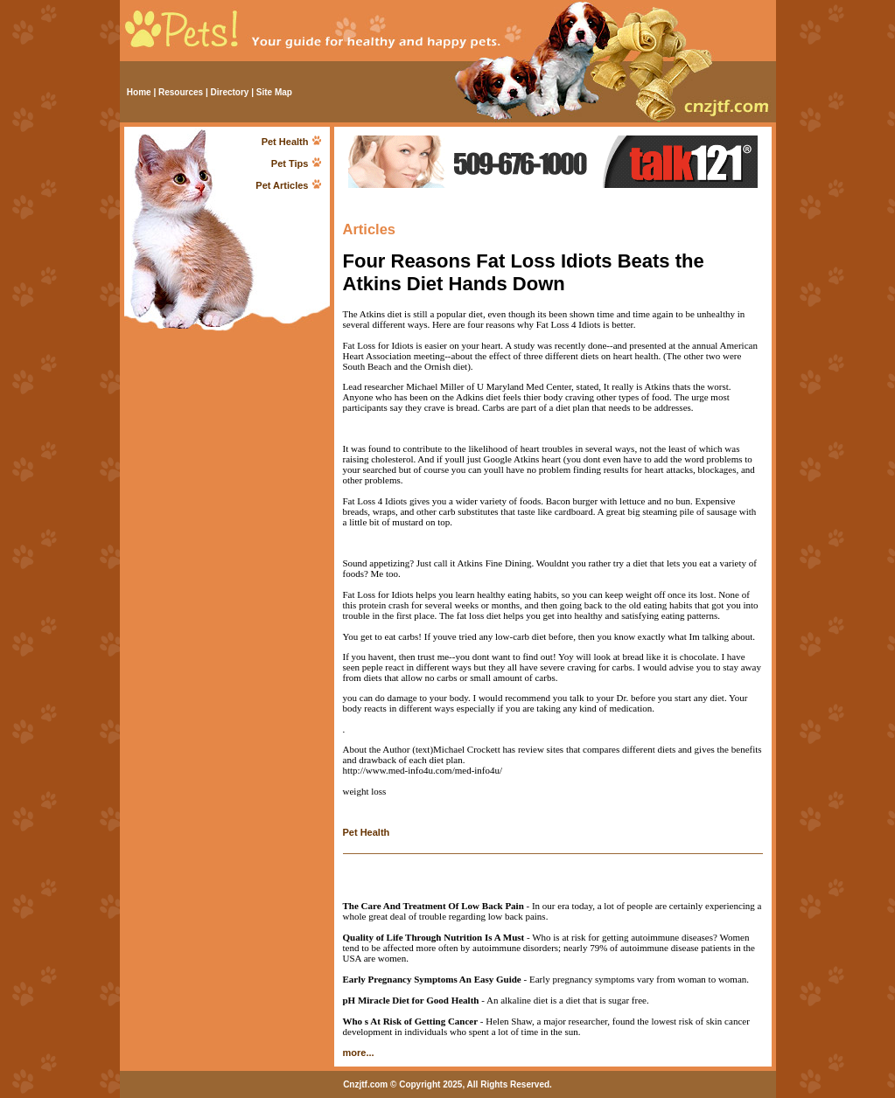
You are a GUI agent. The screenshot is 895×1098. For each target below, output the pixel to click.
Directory (230, 92)
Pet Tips (290, 163)
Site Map (274, 92)
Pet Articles (281, 185)
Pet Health (285, 141)
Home (139, 92)
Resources (180, 92)
